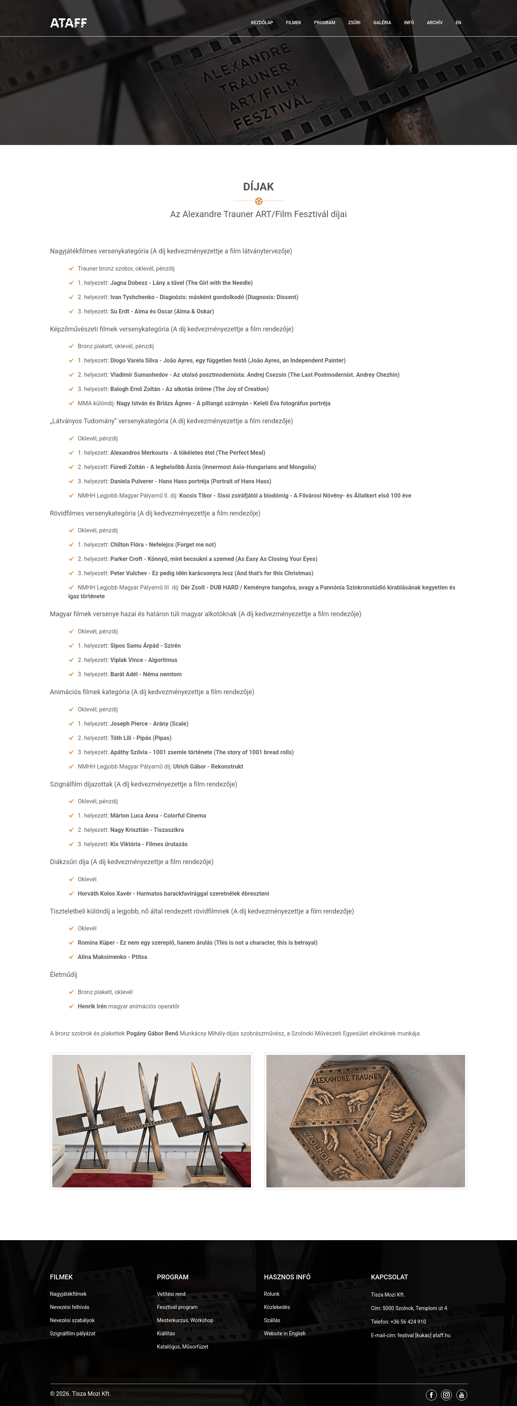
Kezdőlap (262, 22)
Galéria (382, 22)
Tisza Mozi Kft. (388, 1295)
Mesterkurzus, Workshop (185, 1320)
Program (325, 22)
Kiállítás (166, 1333)
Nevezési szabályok (72, 1320)
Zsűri (354, 22)
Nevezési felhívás (70, 1307)
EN (458, 22)
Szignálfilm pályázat (72, 1333)
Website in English (285, 1333)
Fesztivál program (177, 1307)
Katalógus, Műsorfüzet (182, 1347)
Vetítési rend (171, 1294)
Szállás (272, 1320)
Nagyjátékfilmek (68, 1294)
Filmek (293, 22)
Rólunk (272, 1294)
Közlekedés (277, 1307)
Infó (409, 22)
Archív (435, 22)
